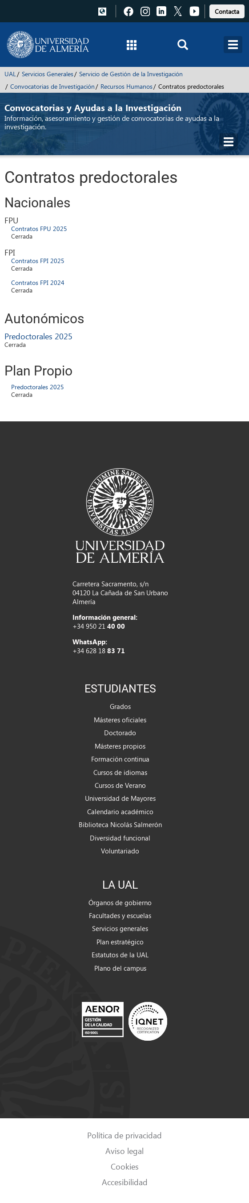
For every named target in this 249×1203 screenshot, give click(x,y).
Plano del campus (120, 968)
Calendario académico (120, 811)
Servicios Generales (47, 74)
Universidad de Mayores (120, 798)
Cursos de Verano (120, 785)
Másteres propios (120, 746)
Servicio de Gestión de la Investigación (131, 74)
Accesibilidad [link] (125, 1181)
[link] (227, 10)
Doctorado (120, 732)
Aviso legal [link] (124, 1150)
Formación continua (120, 758)
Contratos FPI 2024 (37, 282)
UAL (10, 74)
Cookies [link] (125, 1166)
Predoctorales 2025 (38, 336)
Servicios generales (120, 928)
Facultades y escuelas (120, 915)
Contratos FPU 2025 (39, 228)
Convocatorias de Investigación (52, 86)
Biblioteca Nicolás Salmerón (120, 824)
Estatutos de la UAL (120, 954)
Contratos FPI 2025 (37, 260)
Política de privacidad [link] (124, 1135)
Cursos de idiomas (120, 772)
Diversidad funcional (120, 837)
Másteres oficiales (120, 719)
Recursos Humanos (126, 86)
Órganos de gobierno (120, 902)
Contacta (227, 11)
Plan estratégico (120, 941)
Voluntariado (120, 850)
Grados (120, 706)
